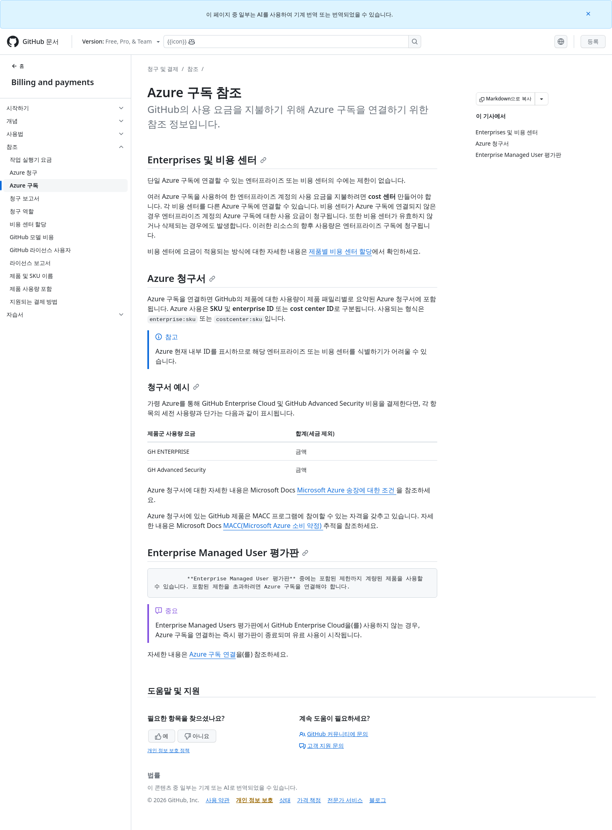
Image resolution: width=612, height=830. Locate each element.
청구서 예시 (173, 387)
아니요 (196, 736)
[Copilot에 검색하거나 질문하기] (292, 41)
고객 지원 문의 (321, 745)
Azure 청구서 (181, 278)
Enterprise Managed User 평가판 (227, 552)
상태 (285, 800)
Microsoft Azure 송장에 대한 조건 (347, 490)
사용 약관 (218, 800)
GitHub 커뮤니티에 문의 (333, 734)
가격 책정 (309, 800)
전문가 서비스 (345, 800)
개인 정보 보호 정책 (168, 750)
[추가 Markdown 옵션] (541, 98)
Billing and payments (52, 82)
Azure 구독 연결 (212, 654)
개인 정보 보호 (254, 800)
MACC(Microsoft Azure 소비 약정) (273, 525)
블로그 (377, 800)
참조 (192, 69)
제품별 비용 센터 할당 (340, 251)
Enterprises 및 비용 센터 (207, 159)
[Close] (589, 13)
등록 (593, 41)
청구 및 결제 (162, 69)
